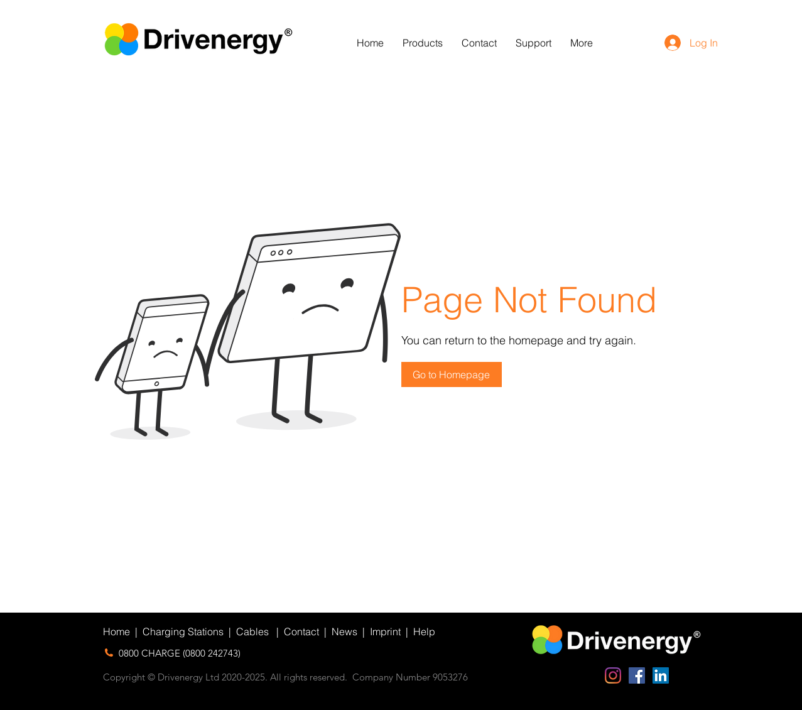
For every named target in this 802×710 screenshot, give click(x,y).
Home (116, 631)
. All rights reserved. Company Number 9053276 (366, 677)
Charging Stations (183, 631)
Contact (301, 631)
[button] (422, 43)
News (344, 631)
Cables (252, 631)
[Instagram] (613, 675)
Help (424, 631)
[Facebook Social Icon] (637, 675)
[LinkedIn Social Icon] (661, 675)
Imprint (385, 631)
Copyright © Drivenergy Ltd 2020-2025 (184, 677)
